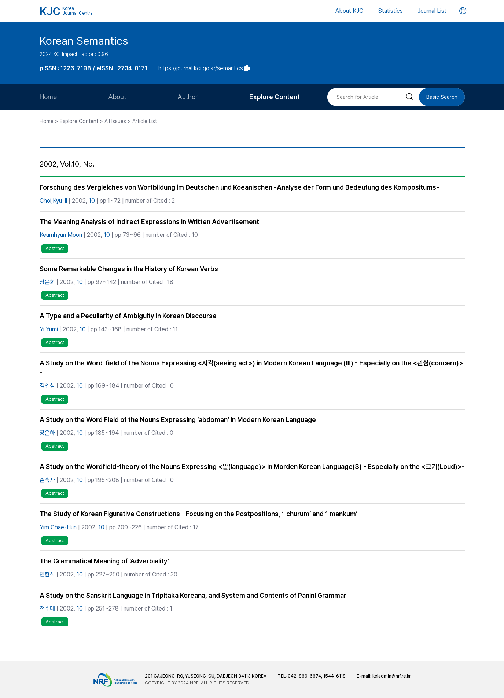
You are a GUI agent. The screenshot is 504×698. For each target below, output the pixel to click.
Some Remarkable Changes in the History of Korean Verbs (129, 269)
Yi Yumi (49, 329)
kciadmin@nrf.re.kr (391, 676)
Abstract (54, 248)
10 (92, 200)
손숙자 (47, 480)
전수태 (47, 608)
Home (48, 97)
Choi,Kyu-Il (53, 200)
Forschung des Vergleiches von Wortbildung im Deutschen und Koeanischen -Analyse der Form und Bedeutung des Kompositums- (239, 187)
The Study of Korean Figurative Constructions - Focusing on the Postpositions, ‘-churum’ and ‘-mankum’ (198, 514)
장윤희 (47, 282)
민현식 (47, 574)
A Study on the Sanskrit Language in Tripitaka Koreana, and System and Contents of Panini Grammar (193, 595)
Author (187, 97)
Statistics (390, 10)
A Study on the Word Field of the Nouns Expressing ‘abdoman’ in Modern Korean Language (178, 419)
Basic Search (441, 97)
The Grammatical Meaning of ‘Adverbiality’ (104, 561)
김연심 (47, 385)
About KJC (349, 10)
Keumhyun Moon (61, 234)
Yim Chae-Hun (58, 527)
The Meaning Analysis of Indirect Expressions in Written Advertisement (149, 221)
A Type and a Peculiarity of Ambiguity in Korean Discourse (128, 316)
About (117, 97)
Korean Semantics (84, 40)
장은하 (47, 432)
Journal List (431, 10)
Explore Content (274, 97)
